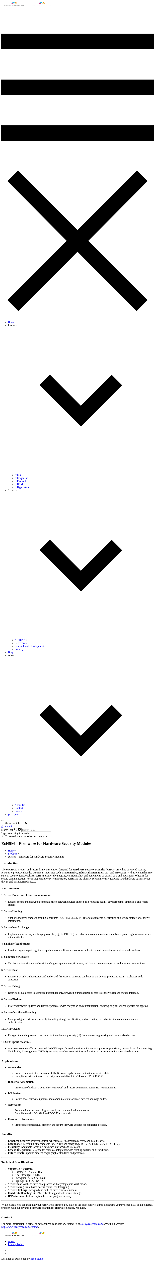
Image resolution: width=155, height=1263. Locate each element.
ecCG (18, 475)
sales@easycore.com (92, 1223)
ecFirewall (20, 481)
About (11, 1241)
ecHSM (19, 484)
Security (19, 649)
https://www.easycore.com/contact (19, 1226)
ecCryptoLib (21, 478)
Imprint (19, 811)
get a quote (14, 814)
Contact (19, 808)
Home (11, 322)
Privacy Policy (16, 1244)
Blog (10, 652)
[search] (2, 820)
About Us (20, 805)
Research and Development (29, 646)
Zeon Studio (37, 1258)
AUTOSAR (21, 640)
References (21, 643)
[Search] (36, 830)
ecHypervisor (22, 487)
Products (13, 853)
